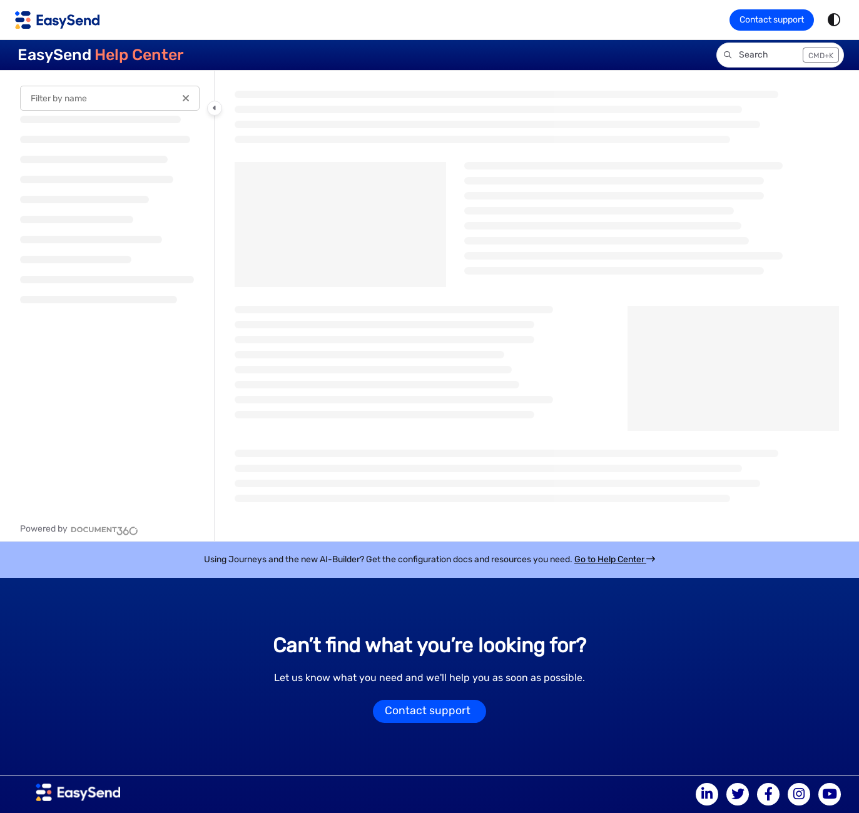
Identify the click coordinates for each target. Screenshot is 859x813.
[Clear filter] (186, 98)
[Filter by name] (110, 98)
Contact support (772, 19)
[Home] (57, 20)
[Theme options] (834, 20)
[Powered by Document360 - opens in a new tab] (79, 529)
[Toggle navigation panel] (214, 108)
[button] (780, 55)
